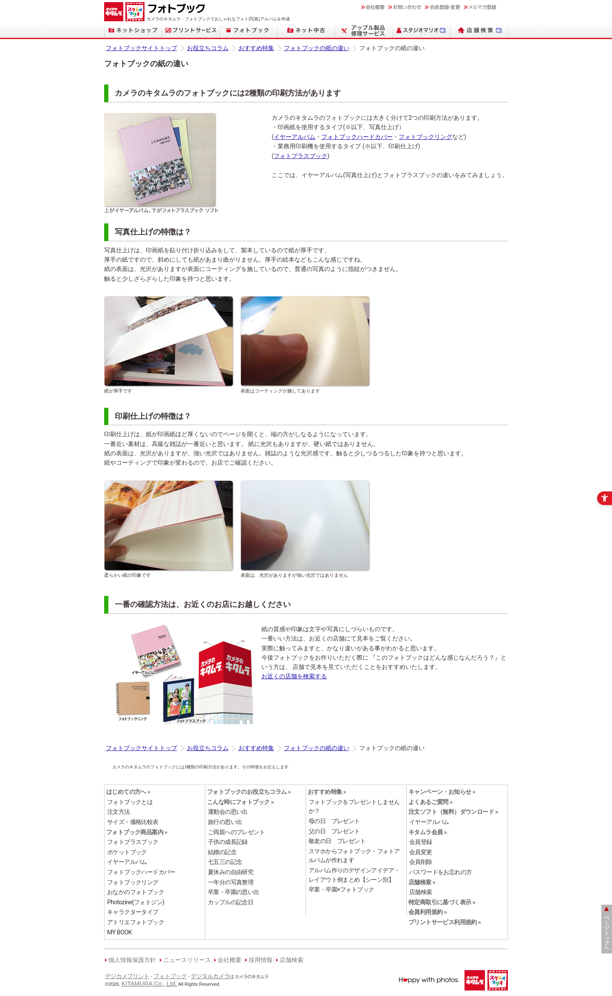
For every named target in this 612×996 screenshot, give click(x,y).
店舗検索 (291, 959)
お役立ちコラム (208, 48)
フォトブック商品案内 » (136, 832)
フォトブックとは (130, 802)
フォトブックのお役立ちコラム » (249, 792)
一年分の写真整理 (230, 882)
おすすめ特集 (256, 48)
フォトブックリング (133, 882)
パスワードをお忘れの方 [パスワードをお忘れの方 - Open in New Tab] (440, 872)
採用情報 (260, 959)
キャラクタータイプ (133, 912)
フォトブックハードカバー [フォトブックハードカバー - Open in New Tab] (357, 137)
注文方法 (118, 811)
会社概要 (229, 959)
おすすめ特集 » (327, 792)
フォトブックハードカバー (141, 872)
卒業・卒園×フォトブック (341, 889)
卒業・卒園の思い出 (233, 892)
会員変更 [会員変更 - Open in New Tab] (420, 852)
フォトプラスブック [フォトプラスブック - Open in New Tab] (300, 156)
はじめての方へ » (128, 792)
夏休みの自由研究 (230, 872)
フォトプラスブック (133, 842)
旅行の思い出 (225, 822)
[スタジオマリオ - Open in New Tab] (421, 30)
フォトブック (170, 976)
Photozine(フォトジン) (135, 902)
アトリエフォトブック (135, 922)
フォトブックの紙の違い (316, 48)
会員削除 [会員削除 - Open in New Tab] (420, 862)
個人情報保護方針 (132, 959)
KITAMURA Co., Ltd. (149, 983)
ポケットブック (127, 852)
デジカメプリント (127, 976)
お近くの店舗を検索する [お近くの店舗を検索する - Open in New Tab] (294, 676)
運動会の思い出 (228, 811)
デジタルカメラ (210, 976)
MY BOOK (119, 932)
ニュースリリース (187, 959)
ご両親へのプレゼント (236, 832)
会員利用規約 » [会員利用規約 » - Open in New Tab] (427, 912)
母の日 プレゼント (334, 821)
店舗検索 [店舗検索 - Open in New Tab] (420, 892)
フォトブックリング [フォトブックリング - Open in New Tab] (425, 137)
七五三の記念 (225, 862)
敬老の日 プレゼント (337, 841)
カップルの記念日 (230, 902)
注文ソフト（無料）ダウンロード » (453, 811)
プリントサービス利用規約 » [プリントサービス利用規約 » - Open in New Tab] (444, 922)
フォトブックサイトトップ (141, 48)
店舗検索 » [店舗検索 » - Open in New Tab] (421, 882)
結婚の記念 (222, 852)
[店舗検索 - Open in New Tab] (479, 30)
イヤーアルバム (127, 862)
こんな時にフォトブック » (240, 802)
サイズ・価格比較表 (133, 822)
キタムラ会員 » (427, 832)
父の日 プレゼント (334, 831)
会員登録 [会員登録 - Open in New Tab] (420, 842)
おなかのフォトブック (135, 892)
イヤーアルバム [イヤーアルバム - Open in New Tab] (294, 137)
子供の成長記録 (228, 842)
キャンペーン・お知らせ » (441, 792)
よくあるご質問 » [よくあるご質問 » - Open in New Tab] (430, 802)
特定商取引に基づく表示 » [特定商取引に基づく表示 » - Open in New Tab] (441, 902)
